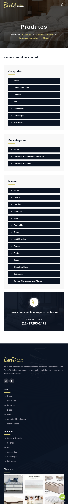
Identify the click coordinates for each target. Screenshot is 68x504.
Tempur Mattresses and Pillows (26, 281)
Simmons (16, 211)
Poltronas (17, 122)
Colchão (16, 95)
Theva (15, 232)
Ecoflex (16, 253)
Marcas (10, 414)
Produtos (11, 405)
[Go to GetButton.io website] (62, 501)
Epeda (15, 260)
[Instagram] (6, 380)
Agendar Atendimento (16, 419)
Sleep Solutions (19, 267)
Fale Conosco (13, 424)
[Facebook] (11, 380)
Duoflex (16, 204)
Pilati (14, 218)
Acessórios (17, 108)
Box (14, 102)
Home (13, 34)
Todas (15, 81)
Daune (15, 246)
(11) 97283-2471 (34, 323)
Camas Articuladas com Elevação (27, 156)
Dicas (9, 410)
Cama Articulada (20, 88)
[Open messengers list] (62, 497)
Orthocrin (17, 274)
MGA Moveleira (19, 239)
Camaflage (17, 115)
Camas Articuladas (21, 163)
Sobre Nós (11, 401)
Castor (15, 197)
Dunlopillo (17, 225)
